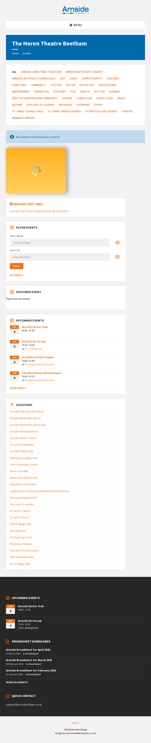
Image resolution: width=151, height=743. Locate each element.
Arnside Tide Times (28, 204)
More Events (18, 388)
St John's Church (20, 517)
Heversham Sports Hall (23, 478)
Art (62, 78)
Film (73, 91)
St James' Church (20, 511)
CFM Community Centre (24, 464)
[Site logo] (76, 13)
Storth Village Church (101, 111)
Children (113, 78)
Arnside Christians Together (41, 72)
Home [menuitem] (75, 723)
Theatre (127, 111)
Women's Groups (23, 118)
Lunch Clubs (104, 98)
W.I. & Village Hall (33, 348)
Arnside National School (24, 431)
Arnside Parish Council (23, 438)
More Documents (17, 682)
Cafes (73, 78)
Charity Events (92, 78)
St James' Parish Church (64, 111)
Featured (59, 91)
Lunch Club (84, 98)
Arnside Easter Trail (35, 327)
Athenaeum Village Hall (23, 458)
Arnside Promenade (22, 444)
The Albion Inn (18, 531)
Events (27, 53)
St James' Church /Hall (27, 111)
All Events (16, 275)
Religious (65, 105)
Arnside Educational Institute (39, 364)
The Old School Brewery (24, 550)
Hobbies (114, 91)
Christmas (19, 85)
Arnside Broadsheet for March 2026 (29, 660)
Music (121, 98)
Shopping (83, 105)
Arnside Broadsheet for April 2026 (28, 649)
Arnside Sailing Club (21, 451)
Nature (17, 105)
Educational (107, 85)
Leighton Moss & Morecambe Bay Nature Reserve (39, 491)
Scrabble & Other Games (38, 357)
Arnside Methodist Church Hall (34, 78)
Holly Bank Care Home (23, 484)
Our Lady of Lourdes (40, 105)
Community (38, 85)
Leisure (67, 98)
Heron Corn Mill (19, 471)
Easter (70, 85)
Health (85, 91)
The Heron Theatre (21, 544)
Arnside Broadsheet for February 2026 (31, 670)
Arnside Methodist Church (84, 72)
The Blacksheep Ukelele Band (41, 373)
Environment (21, 91)
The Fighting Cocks (21, 537)
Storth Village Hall (20, 524)
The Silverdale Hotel (22, 557)
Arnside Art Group (34, 341)
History (99, 91)
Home (15, 53)
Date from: (17, 236)
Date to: (15, 250)
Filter (16, 266)
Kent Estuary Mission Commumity (35, 98)
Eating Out (87, 85)
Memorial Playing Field (23, 497)
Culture (55, 85)
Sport (98, 105)
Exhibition (42, 91)
